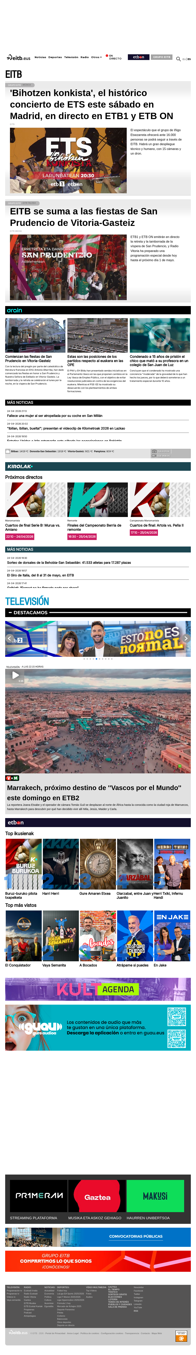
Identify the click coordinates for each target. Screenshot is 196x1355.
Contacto (145, 1333)
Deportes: (63, 1287)
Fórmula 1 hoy (64, 1303)
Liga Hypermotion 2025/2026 (70, 1300)
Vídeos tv (11, 1297)
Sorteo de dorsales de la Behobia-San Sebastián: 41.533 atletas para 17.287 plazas (69, 563)
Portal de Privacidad (55, 1333)
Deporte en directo (66, 1325)
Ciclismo (61, 1316)
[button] (188, 500)
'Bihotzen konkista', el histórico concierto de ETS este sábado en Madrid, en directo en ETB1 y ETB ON (91, 104)
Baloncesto (62, 1319)
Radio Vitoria (30, 1297)
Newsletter (139, 1287)
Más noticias (20, 402)
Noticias (40, 57)
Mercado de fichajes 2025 (69, 1306)
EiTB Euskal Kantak (33, 1306)
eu (184, 59)
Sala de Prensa (117, 1307)
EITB (13, 75)
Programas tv (13, 1293)
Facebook (138, 1291)
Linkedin (138, 1304)
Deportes (55, 57)
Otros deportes (64, 1322)
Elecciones (115, 1297)
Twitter (137, 1294)
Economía (49, 1293)
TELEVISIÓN (27, 602)
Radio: (27, 1287)
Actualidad (49, 1290)
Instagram (138, 1297)
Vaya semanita (13, 1300)
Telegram (138, 1301)
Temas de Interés (118, 1302)
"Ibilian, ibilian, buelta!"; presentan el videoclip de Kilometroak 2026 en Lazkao (66, 428)
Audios (89, 1297)
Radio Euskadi (31, 1293)
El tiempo (113, 1289)
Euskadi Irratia (30, 1290)
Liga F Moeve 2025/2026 (69, 1297)
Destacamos (30, 612)
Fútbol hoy (62, 1290)
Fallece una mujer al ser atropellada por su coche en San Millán (54, 416)
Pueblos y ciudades (120, 1304)
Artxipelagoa (30, 1316)
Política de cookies (89, 1333)
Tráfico (113, 1292)
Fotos (88, 1293)
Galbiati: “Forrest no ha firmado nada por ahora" (43, 588)
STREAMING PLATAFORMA (33, 1218)
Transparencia (132, 1333)
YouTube (138, 1307)
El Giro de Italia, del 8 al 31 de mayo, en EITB (40, 575)
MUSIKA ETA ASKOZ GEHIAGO (94, 1218)
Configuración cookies (112, 1333)
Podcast (28, 1312)
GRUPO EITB (161, 56)
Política (47, 1297)
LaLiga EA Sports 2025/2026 (70, 1293)
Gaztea (27, 1300)
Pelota (60, 1312)
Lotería (112, 1299)
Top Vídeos (91, 1290)
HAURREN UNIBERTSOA (148, 1218)
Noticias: (49, 1287)
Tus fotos (160, 451)
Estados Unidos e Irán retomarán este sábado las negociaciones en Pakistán (64, 441)
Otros (95, 57)
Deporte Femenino (66, 1309)
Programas (29, 1309)
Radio (85, 57)
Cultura (47, 1300)
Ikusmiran (49, 1303)
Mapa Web (157, 1333)
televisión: (13, 1287)
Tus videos (161, 455)
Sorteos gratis (117, 1294)
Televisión (71, 57)
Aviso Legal (73, 1333)
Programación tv (14, 1290)
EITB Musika (30, 1303)
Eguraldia (48, 1306)
